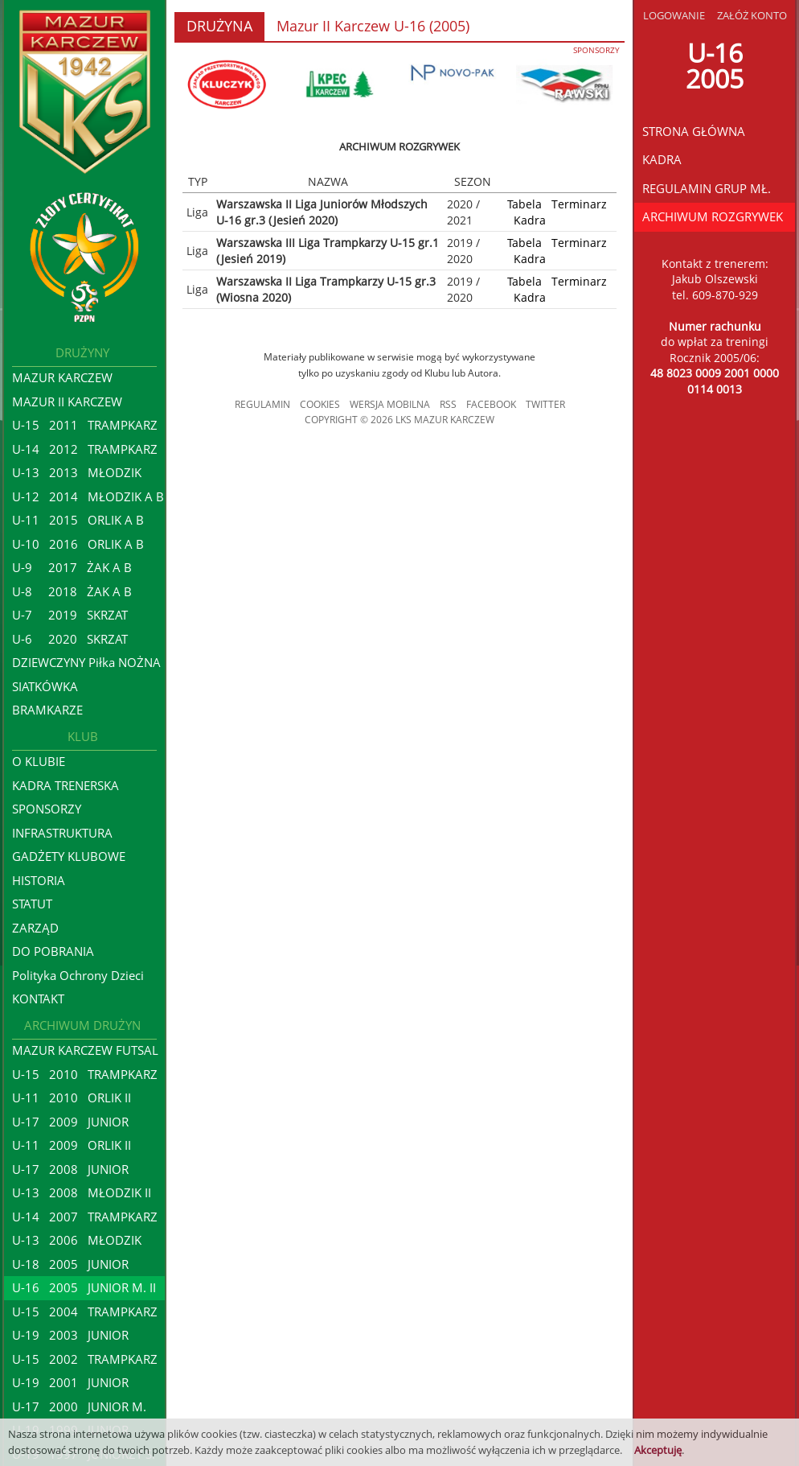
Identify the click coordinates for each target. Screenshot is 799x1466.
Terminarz (579, 204)
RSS (448, 404)
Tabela (524, 204)
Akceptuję (658, 1450)
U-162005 (715, 65)
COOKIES (320, 404)
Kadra (530, 220)
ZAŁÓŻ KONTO (752, 15)
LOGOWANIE (674, 15)
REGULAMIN (262, 404)
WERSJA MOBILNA (390, 404)
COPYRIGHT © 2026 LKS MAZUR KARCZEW (399, 419)
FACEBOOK (491, 404)
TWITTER (545, 404)
